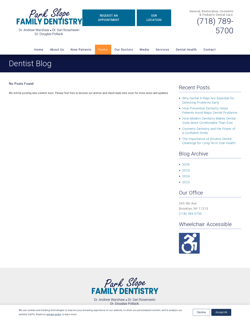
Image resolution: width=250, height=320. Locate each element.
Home (38, 49)
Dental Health (186, 49)
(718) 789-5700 (190, 214)
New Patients (81, 49)
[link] (49, 22)
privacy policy (54, 314)
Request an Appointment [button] (108, 18)
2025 (186, 170)
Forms (103, 49)
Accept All (221, 312)
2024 (186, 176)
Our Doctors (124, 49)
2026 (186, 164)
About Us (57, 49)
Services (162, 49)
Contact (210, 49)
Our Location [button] (154, 18)
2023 (186, 182)
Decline (201, 312)
